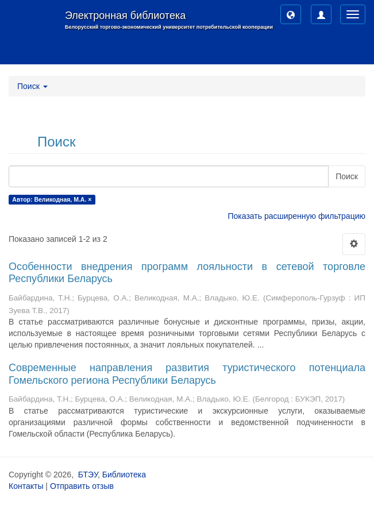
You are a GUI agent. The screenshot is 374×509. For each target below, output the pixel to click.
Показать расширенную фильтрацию (296, 216)
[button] (290, 14)
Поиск (347, 176)
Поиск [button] (32, 86)
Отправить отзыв (82, 486)
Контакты (26, 486)
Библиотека (124, 474)
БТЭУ (88, 474)
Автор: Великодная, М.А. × (51, 199)
